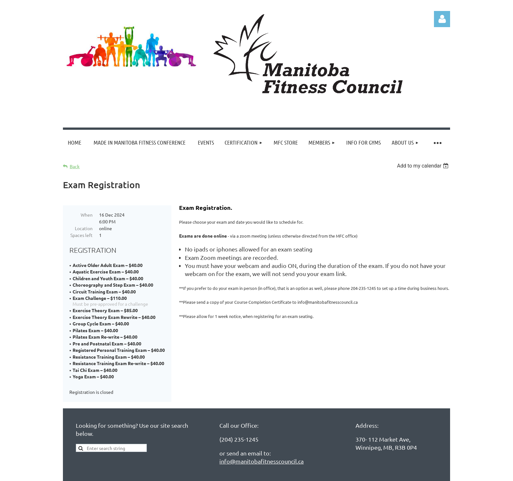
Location (84, 228)
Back (75, 166)
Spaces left (81, 235)
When (87, 215)
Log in (442, 19)
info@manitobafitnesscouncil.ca (261, 461)
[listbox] (423, 166)
